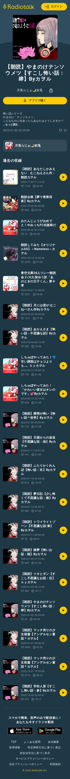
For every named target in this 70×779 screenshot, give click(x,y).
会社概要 (53, 741)
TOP (13, 741)
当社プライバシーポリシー (25, 764)
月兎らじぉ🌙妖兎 (30, 90)
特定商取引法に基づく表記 (44, 747)
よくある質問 (32, 741)
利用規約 (55, 764)
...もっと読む (10, 124)
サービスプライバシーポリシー (35, 758)
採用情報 (14, 747)
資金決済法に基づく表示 (35, 753)
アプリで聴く (34, 100)
